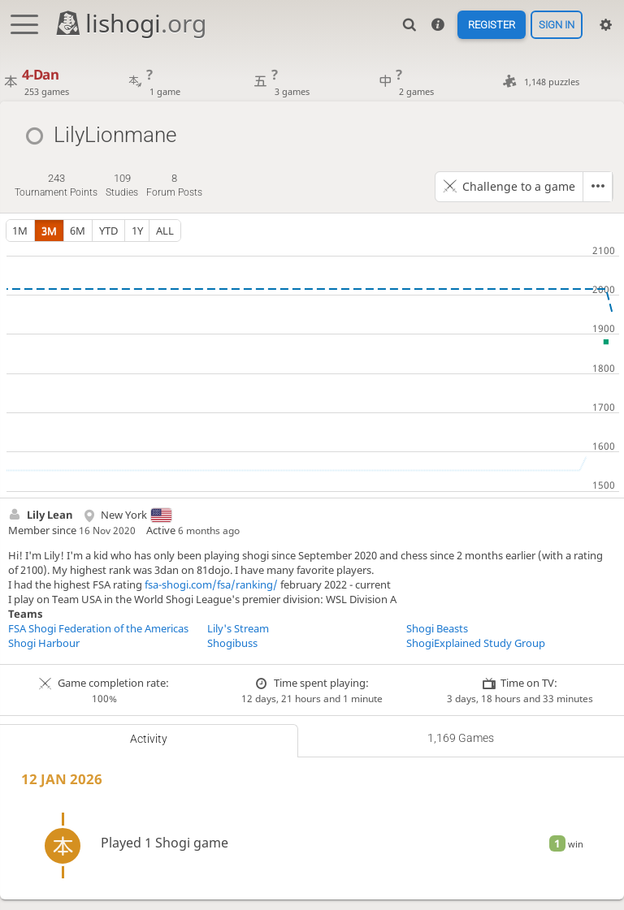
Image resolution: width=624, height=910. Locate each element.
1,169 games (460, 737)
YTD (108, 230)
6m (77, 230)
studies (122, 184)
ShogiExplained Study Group (475, 643)
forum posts (174, 184)
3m (49, 230)
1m (20, 230)
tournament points (56, 184)
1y (137, 230)
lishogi (130, 23)
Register (490, 25)
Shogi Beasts (437, 628)
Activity (148, 738)
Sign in (556, 25)
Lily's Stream (238, 628)
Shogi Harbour (44, 643)
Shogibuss (232, 643)
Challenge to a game (518, 186)
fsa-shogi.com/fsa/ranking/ (211, 584)
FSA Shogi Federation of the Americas (98, 628)
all (165, 230)
